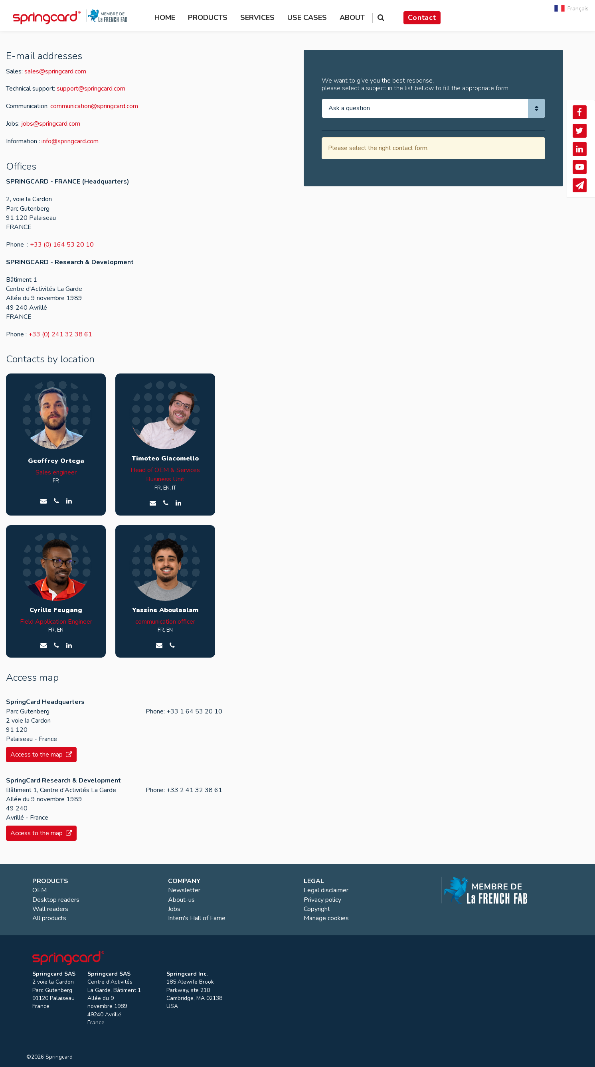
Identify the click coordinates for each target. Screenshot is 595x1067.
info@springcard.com (70, 141)
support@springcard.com (91, 88)
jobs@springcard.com (50, 123)
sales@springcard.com (55, 71)
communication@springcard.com (94, 106)
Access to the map (41, 754)
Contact (422, 17)
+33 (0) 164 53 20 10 (62, 244)
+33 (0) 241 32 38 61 (60, 334)
